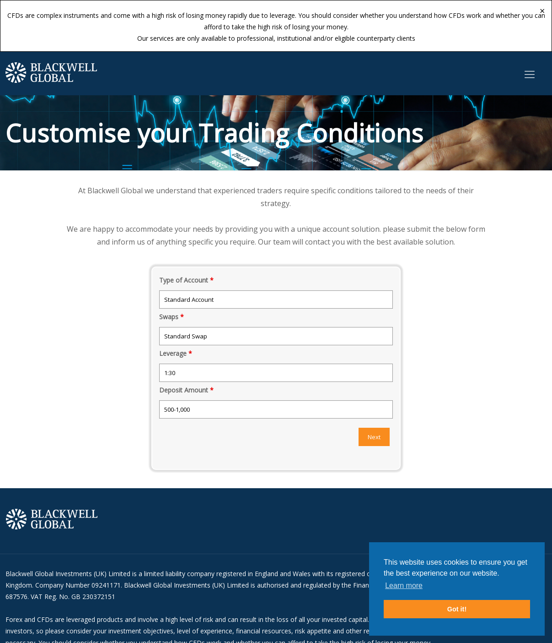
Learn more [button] (404, 585)
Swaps (171, 316)
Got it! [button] (456, 609)
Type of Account (186, 280)
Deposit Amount (186, 390)
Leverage (175, 353)
